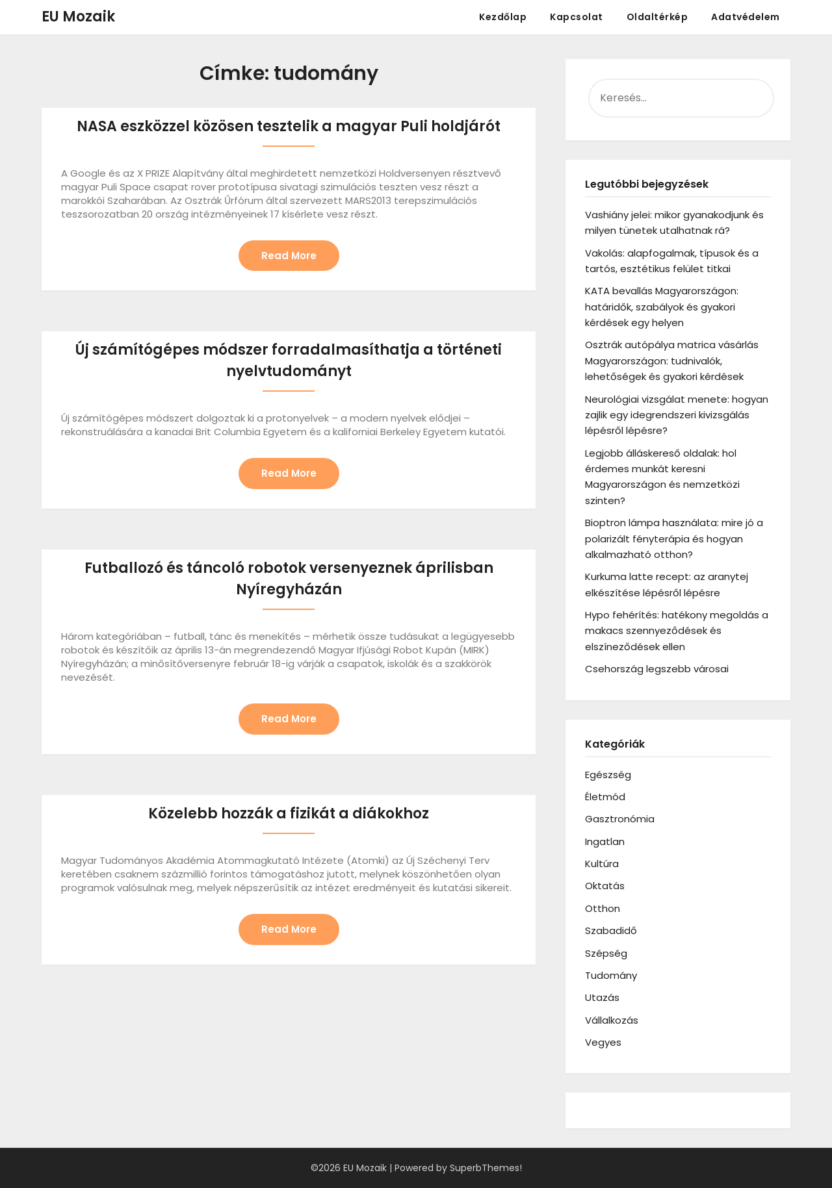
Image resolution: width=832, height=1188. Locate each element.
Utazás (602, 997)
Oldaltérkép (657, 16)
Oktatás (605, 885)
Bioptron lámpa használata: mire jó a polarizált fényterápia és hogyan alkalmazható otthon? (674, 538)
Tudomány (611, 975)
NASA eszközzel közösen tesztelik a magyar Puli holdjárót (288, 126)
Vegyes (603, 1042)
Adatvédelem (745, 16)
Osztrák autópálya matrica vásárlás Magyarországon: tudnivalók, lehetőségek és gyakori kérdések (672, 360)
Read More (289, 256)
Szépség (606, 953)
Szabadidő (611, 930)
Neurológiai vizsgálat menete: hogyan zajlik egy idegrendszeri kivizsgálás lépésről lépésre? (676, 415)
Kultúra (602, 863)
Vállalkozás (611, 1020)
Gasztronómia (620, 819)
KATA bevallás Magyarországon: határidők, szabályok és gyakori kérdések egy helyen (661, 306)
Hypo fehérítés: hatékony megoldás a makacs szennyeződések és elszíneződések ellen (676, 630)
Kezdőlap (502, 16)
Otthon (602, 908)
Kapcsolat (576, 16)
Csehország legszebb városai (657, 669)
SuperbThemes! (486, 1167)
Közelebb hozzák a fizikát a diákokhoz (288, 817)
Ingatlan (605, 841)
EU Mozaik (78, 16)
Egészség (608, 774)
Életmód (605, 796)
